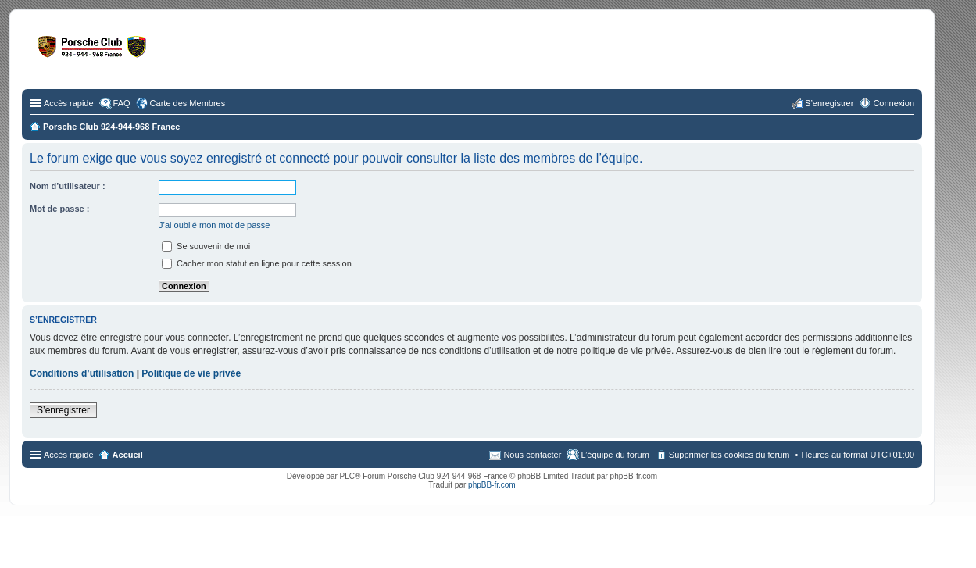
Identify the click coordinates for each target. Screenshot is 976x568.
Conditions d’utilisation (82, 373)
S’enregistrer (63, 410)
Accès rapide (69, 103)
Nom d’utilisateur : (67, 186)
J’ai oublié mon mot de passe (214, 225)
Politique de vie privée (191, 373)
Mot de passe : (59, 208)
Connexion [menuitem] (893, 103)
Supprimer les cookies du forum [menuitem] (729, 454)
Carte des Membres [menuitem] (188, 103)
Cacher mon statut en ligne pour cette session (257, 263)
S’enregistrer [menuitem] (829, 103)
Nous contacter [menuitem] (532, 454)
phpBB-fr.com (492, 484)
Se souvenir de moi (206, 246)
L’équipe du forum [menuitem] (615, 454)
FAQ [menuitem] (121, 103)
